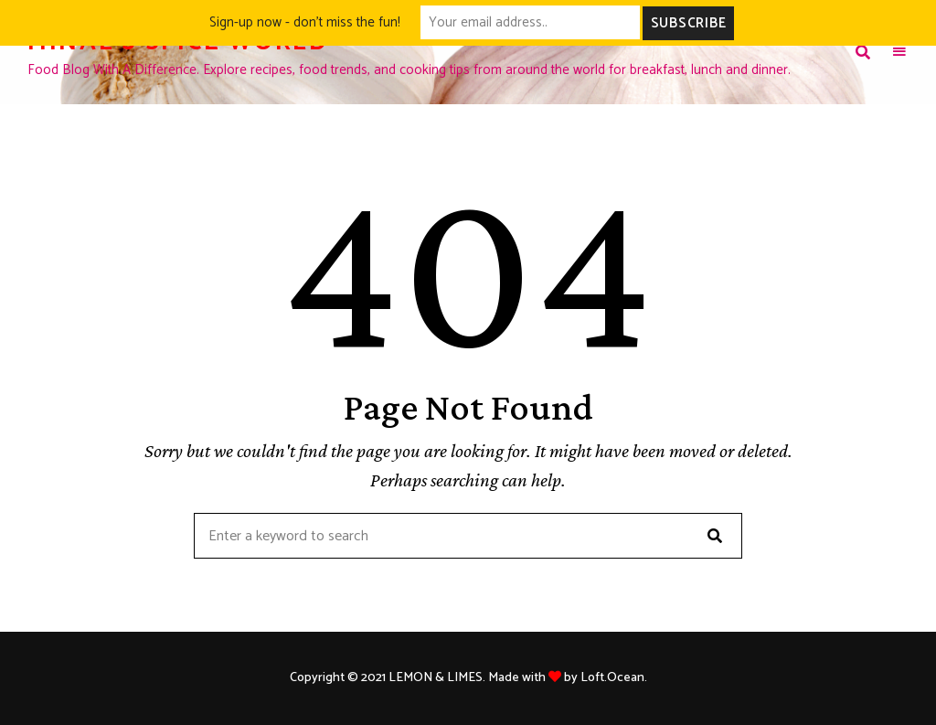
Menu (899, 52)
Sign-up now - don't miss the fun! (304, 22)
